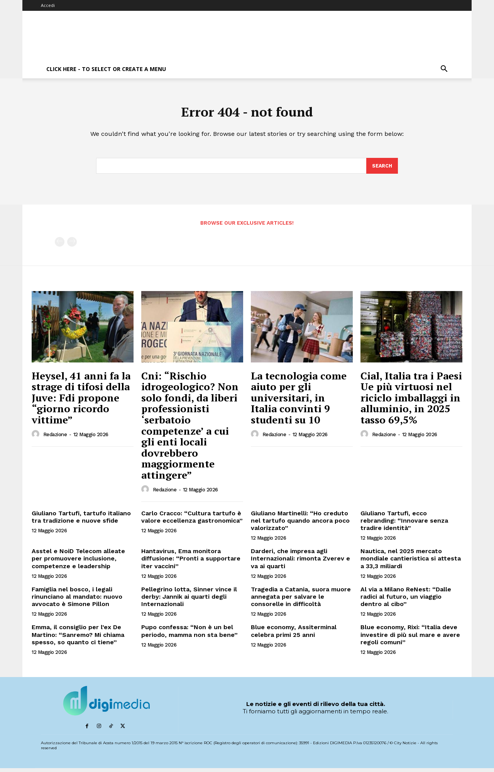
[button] (444, 69)
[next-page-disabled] (72, 246)
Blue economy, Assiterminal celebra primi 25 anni (294, 634)
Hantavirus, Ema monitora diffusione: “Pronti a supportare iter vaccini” (190, 562)
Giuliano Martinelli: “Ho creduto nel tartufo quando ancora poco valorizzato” (300, 524)
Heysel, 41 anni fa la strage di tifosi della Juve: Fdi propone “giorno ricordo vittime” (81, 401)
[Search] (381, 169)
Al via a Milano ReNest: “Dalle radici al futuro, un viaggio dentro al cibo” (405, 600)
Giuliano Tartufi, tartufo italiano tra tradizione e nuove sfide (81, 520)
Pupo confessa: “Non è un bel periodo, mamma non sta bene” (189, 634)
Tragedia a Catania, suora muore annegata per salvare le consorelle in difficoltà (301, 600)
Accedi (48, 5)
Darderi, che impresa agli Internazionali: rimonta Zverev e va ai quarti (300, 562)
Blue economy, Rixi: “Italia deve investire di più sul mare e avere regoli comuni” (410, 638)
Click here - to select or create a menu (106, 69)
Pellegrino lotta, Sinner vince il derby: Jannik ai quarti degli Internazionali (189, 600)
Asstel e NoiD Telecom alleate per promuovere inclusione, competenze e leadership (78, 562)
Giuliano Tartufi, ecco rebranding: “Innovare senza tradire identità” (404, 524)
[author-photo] (37, 437)
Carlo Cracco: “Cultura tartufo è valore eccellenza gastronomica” (192, 520)
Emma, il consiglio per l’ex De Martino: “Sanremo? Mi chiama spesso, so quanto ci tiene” (78, 638)
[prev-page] (59, 246)
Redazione (55, 438)
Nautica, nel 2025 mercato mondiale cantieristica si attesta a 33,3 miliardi (410, 562)
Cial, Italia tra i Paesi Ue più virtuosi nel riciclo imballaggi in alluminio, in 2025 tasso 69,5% (411, 401)
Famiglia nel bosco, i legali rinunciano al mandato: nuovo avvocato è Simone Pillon (77, 600)
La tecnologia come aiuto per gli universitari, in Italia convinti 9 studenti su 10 (299, 401)
